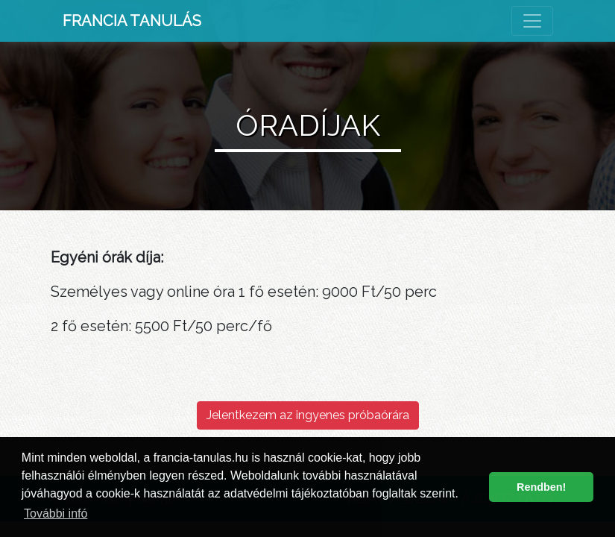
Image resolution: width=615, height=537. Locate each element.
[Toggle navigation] (532, 21)
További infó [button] (55, 513)
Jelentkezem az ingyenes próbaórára (307, 415)
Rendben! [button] (541, 487)
